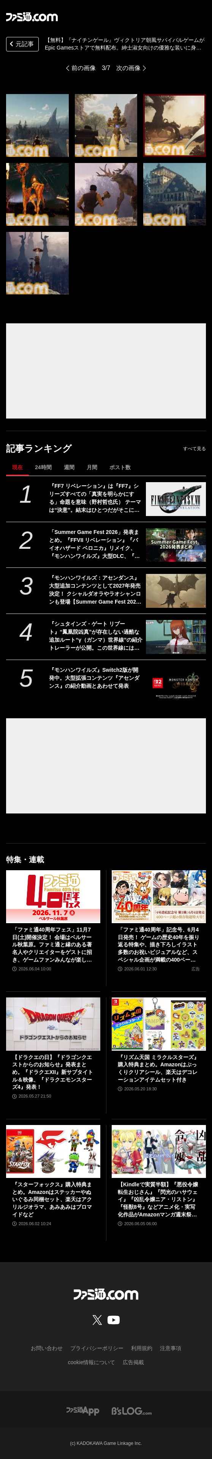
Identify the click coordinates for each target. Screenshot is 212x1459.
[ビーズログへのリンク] (132, 1410)
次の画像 (128, 68)
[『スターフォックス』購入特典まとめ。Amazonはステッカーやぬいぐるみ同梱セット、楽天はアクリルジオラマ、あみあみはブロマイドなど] (53, 1151)
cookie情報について (91, 1362)
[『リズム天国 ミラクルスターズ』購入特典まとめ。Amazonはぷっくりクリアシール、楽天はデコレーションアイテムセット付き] (159, 1024)
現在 (17, 467)
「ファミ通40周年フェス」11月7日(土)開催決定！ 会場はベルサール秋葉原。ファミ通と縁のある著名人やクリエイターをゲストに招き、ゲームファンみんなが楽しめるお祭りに (52, 945)
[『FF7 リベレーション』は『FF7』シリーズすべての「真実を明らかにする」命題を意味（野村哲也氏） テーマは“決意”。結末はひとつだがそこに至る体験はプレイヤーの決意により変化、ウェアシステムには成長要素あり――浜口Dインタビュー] (176, 499)
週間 (69, 467)
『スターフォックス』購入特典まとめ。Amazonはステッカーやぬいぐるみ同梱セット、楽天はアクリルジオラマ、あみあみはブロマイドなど (52, 1199)
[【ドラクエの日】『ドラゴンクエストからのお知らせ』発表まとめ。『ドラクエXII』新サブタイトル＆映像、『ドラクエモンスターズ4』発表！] (53, 1024)
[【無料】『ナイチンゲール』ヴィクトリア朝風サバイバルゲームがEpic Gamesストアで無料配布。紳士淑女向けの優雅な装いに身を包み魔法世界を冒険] (37, 125)
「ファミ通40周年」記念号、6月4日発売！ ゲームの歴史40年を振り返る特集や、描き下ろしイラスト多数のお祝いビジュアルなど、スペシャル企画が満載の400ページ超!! (158, 945)
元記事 (21, 45)
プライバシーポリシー (96, 1348)
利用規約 (141, 1348)
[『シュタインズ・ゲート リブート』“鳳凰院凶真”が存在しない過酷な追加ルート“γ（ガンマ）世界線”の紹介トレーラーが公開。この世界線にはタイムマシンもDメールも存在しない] (176, 637)
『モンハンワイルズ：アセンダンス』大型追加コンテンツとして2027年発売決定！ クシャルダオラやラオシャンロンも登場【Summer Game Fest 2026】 (95, 590)
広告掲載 (133, 1362)
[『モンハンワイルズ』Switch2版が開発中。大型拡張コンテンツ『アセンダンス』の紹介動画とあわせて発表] (176, 683)
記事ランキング (39, 448)
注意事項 (170, 1348)
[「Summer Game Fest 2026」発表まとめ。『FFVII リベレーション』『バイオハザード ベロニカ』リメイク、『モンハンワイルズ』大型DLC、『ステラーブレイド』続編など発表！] (176, 545)
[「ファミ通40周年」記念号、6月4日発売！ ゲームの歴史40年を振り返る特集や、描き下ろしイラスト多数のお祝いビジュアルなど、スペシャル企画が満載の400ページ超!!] (159, 897)
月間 (92, 467)
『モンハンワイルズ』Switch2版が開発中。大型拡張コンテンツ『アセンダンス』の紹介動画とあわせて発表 (94, 678)
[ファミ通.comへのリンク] (32, 16)
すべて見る (194, 448)
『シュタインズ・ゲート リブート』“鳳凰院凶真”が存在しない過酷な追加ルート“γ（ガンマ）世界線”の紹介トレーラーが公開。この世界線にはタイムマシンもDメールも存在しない (95, 636)
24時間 (43, 467)
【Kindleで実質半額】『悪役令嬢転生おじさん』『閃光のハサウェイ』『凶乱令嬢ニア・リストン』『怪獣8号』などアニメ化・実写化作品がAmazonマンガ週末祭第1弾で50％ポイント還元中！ (158, 1199)
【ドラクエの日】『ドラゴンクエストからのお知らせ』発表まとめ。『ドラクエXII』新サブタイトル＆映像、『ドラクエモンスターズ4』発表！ (52, 1072)
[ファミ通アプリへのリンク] (82, 1410)
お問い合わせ (47, 1348)
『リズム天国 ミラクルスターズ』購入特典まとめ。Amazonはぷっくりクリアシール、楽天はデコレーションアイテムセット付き (158, 1068)
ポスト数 (120, 467)
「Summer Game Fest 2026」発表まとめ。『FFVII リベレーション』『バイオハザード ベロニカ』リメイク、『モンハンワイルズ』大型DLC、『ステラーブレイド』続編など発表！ (94, 544)
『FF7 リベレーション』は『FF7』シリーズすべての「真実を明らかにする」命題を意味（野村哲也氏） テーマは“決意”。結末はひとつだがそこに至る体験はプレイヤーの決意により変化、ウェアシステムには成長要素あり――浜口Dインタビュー (95, 498)
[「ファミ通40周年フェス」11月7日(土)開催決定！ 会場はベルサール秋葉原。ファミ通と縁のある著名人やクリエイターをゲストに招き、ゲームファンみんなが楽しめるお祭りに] (53, 897)
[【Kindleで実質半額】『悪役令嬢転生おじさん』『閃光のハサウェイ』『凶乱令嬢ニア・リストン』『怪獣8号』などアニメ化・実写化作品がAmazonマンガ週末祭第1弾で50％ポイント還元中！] (159, 1151)
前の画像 (83, 68)
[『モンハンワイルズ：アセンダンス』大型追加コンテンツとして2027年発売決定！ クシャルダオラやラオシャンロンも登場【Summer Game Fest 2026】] (176, 591)
